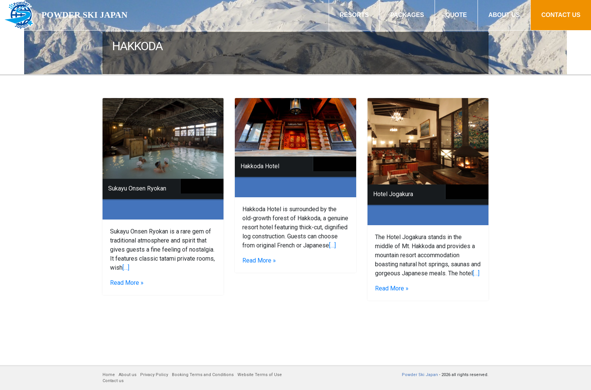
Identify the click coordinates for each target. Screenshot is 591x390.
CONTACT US (560, 15)
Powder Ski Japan (420, 374)
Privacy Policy (154, 374)
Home (109, 374)
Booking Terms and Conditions (203, 374)
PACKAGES (407, 15)
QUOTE (456, 15)
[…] (125, 267)
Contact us (113, 380)
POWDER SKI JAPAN (84, 15)
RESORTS (354, 15)
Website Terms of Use (259, 374)
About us (127, 374)
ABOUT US (504, 15)
